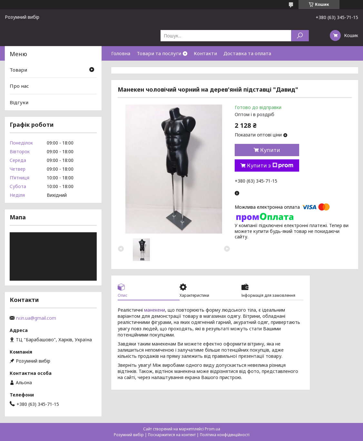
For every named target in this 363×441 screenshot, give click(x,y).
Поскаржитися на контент (172, 434)
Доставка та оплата (247, 53)
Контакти (205, 53)
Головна (120, 53)
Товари (18, 69)
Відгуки (19, 102)
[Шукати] (300, 35)
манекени (154, 310)
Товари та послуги (159, 53)
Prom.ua (212, 429)
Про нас (19, 86)
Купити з (270, 165)
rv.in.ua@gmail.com (36, 318)
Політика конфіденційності (225, 434)
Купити (270, 150)
